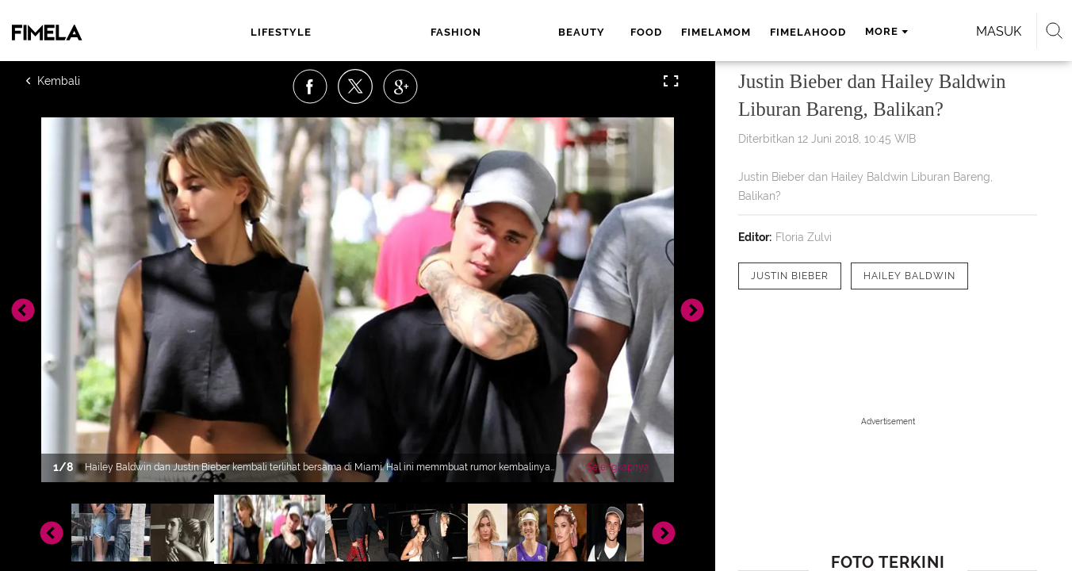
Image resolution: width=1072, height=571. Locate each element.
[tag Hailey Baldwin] (909, 276)
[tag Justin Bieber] (789, 276)
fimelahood (649, 32)
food (487, 32)
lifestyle (286, 32)
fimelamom (557, 32)
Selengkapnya (618, 467)
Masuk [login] (900, 31)
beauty (429, 32)
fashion (361, 32)
